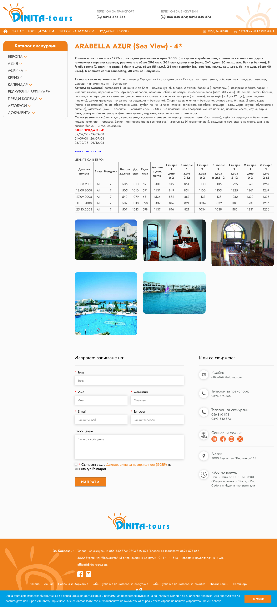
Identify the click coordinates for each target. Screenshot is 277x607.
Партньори (240, 584)
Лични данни (219, 584)
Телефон (138, 412)
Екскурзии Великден (29, 92)
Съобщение (84, 431)
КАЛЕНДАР (18, 85)
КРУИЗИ (15, 78)
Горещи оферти (41, 31)
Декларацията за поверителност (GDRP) (136, 464)
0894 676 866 (221, 396)
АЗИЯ (13, 64)
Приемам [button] (258, 598)
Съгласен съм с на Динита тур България (123, 467)
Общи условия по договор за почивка (179, 584)
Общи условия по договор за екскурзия (120, 584)
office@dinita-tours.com (226, 377)
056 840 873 (220, 415)
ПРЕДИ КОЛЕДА (23, 99)
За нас (18, 31)
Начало (34, 584)
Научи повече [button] (212, 601)
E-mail (81, 412)
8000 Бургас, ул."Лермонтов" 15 (233, 458)
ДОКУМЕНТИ (19, 113)
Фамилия (139, 392)
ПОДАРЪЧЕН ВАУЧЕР (114, 31)
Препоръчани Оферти (76, 31)
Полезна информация (73, 584)
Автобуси (17, 106)
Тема (79, 373)
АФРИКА (15, 71)
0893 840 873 (221, 419)
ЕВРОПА (15, 57)
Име (79, 392)
